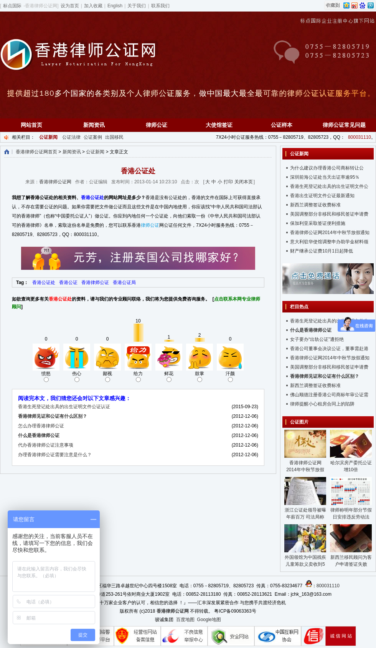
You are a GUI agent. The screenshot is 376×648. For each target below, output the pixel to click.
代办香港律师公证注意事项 (45, 445)
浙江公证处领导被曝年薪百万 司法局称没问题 (305, 517)
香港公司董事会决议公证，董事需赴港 (329, 348)
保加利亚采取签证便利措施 (317, 223)
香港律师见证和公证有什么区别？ (52, 416)
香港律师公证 (95, 282)
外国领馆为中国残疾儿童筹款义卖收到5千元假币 (305, 564)
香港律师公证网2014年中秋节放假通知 (329, 232)
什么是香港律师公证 (38, 435)
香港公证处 (92, 197)
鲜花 (168, 376)
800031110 (359, 137)
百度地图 (185, 619)
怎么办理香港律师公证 (41, 426)
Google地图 (209, 619)
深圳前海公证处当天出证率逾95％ (325, 177)
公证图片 (299, 422)
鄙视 (107, 376)
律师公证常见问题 (344, 125)
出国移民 (114, 137)
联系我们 (160, 5)
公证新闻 (95, 152)
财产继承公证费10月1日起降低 (321, 251)
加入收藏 (93, 5)
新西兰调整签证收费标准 (315, 205)
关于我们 (136, 5)
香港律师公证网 (55, 181)
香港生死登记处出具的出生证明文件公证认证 (64, 406)
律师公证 (156, 125)
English (114, 5)
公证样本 (281, 125)
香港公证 (68, 282)
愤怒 (46, 376)
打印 (228, 181)
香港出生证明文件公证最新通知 (322, 195)
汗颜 (230, 376)
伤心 (76, 376)
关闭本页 (243, 181)
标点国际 (12, 5)
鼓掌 (199, 376)
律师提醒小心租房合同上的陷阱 (322, 404)
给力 (138, 376)
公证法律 (71, 137)
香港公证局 (124, 282)
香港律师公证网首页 (36, 152)
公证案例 (93, 137)
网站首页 (31, 125)
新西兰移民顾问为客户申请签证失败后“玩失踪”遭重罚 (351, 564)
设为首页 (70, 5)
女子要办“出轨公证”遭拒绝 (317, 339)
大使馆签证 (219, 125)
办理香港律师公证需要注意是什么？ (55, 454)
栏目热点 (299, 306)
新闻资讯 (94, 125)
